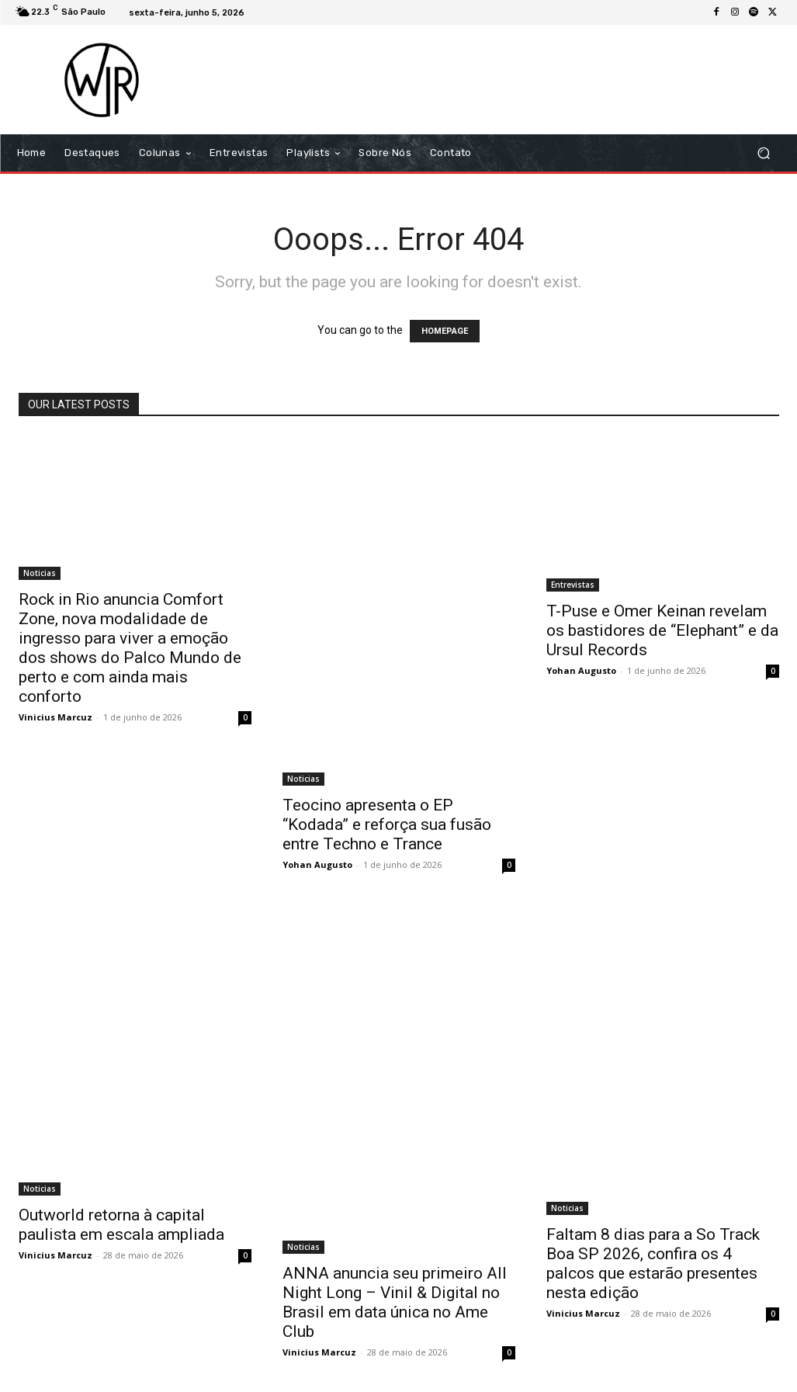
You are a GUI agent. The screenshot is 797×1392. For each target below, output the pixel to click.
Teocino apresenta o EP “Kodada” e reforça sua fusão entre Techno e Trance (386, 824)
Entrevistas (572, 584)
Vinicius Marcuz (55, 717)
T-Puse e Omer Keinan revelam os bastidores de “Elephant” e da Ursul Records (662, 630)
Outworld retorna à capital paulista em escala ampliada (121, 1225)
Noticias (39, 573)
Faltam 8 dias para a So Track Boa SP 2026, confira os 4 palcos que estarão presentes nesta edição (653, 1263)
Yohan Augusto (317, 864)
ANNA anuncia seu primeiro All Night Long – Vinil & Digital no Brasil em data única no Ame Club (394, 1302)
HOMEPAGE (444, 331)
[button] (764, 153)
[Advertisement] (493, 79)
